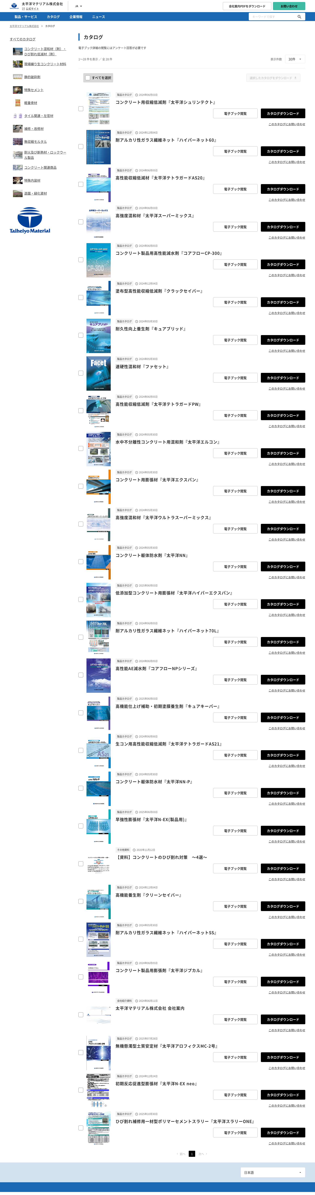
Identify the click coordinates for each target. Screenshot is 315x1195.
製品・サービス (26, 16)
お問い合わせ (289, 6)
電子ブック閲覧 (235, 113)
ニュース (98, 16)
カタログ (53, 16)
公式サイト (30, 9)
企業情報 (76, 16)
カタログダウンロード (283, 113)
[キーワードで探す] (299, 17)
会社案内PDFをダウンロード (247, 6)
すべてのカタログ (23, 39)
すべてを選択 (98, 77)
